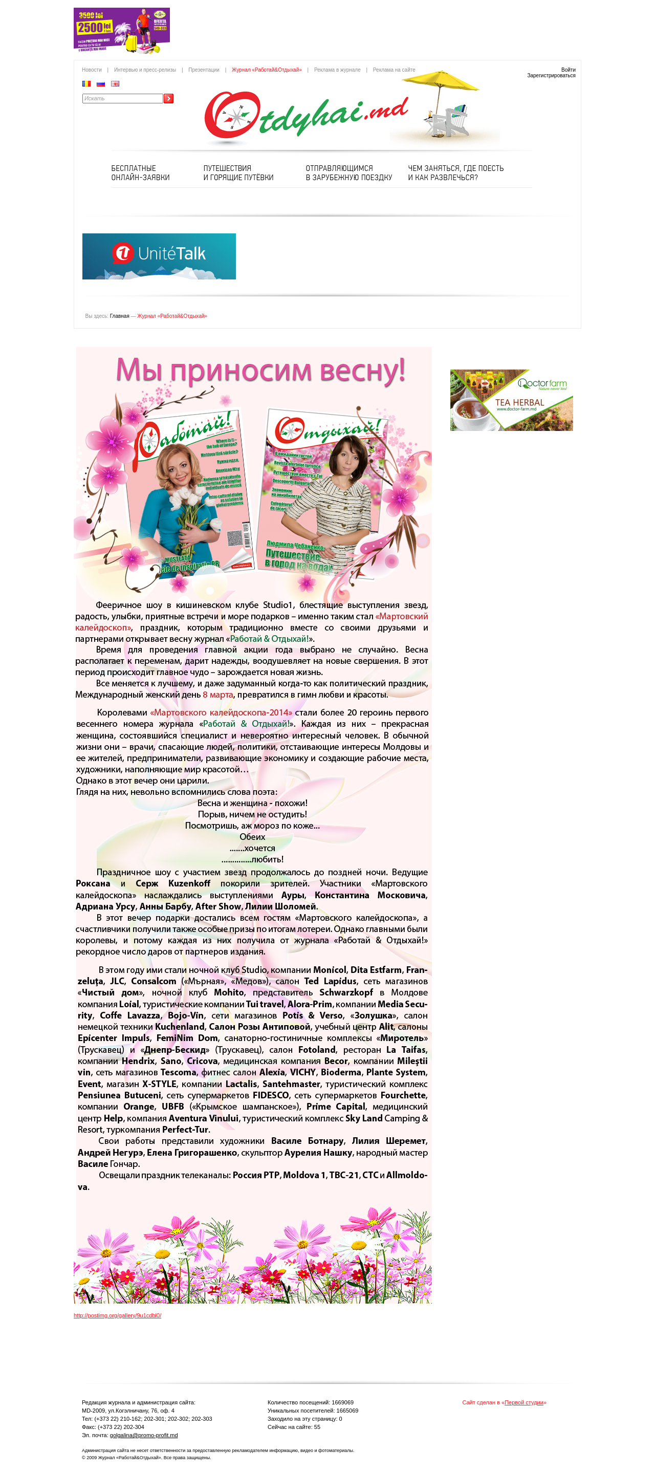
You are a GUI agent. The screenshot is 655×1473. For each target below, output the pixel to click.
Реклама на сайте (394, 70)
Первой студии (524, 1402)
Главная (119, 316)
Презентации (204, 70)
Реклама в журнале (337, 70)
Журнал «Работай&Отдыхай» (267, 70)
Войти (568, 70)
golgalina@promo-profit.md (144, 1435)
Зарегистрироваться (551, 75)
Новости (92, 70)
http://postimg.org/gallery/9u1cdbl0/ (117, 1315)
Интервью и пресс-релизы (145, 70)
